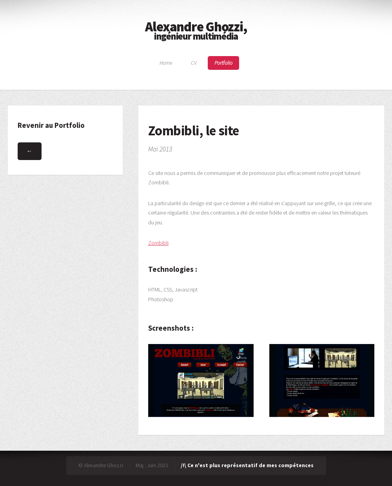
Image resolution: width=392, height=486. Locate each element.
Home (166, 63)
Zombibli (158, 242)
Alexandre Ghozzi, (196, 29)
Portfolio (223, 63)
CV (193, 63)
